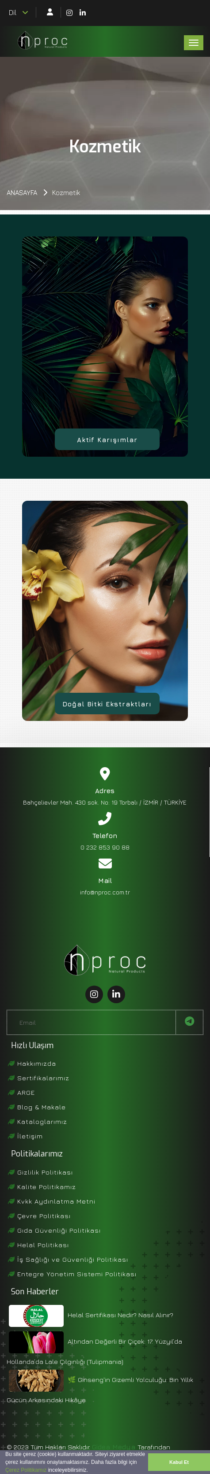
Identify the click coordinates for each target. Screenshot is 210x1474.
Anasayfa (22, 192)
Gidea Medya (114, 1447)
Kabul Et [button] (179, 1462)
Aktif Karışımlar (107, 439)
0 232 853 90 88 (105, 847)
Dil (18, 12)
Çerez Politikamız (25, 1470)
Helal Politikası (38, 1245)
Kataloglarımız (37, 1121)
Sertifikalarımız (38, 1078)
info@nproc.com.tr (105, 892)
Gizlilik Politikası (40, 1172)
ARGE (21, 1092)
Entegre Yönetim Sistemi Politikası (72, 1274)
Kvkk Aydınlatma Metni (51, 1201)
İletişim (25, 1136)
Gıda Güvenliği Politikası (54, 1230)
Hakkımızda (32, 1063)
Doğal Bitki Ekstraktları (107, 704)
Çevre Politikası (39, 1215)
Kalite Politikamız (42, 1186)
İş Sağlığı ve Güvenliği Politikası (68, 1259)
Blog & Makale (37, 1107)
